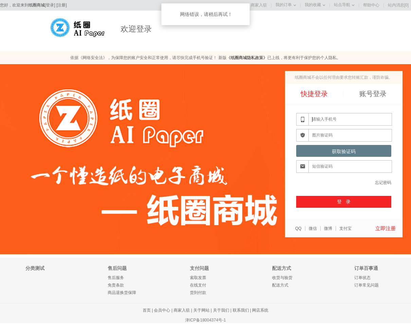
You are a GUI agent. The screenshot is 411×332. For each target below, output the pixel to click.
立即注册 (385, 228)
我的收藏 (313, 4)
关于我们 (221, 310)
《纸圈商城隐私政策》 (247, 57)
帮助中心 (371, 5)
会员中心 (162, 310)
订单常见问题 (366, 285)
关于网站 (201, 310)
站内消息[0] (398, 5)
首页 (147, 310)
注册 (61, 5)
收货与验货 (282, 277)
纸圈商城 (37, 5)
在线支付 (198, 285)
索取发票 (198, 277)
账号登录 (373, 94)
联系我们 (241, 310)
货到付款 (198, 292)
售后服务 (116, 277)
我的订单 (283, 4)
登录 (50, 5)
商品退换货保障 (122, 292)
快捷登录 (314, 94)
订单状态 (362, 277)
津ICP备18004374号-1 (205, 320)
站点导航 (342, 4)
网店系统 (260, 310)
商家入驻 (259, 5)
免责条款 (116, 285)
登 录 (344, 201)
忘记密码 (383, 182)
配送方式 (280, 285)
